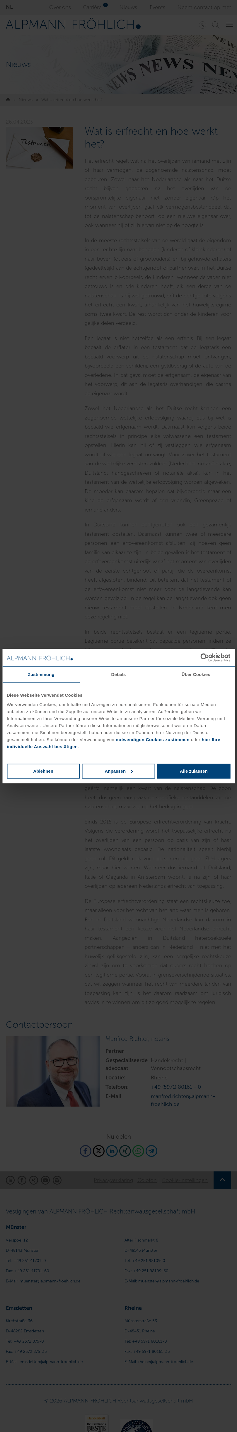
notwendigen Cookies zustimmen (153, 739)
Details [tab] (118, 674)
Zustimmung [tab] (41, 674)
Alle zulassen (194, 771)
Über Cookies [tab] (196, 674)
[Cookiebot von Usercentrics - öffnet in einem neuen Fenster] (204, 657)
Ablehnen (43, 771)
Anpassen (119, 771)
